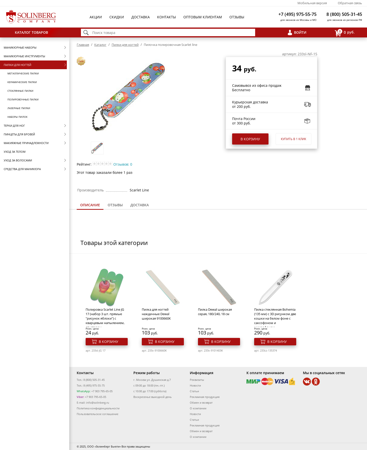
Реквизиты (197, 380)
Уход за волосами (18, 160)
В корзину (250, 139)
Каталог (100, 44)
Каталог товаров (31, 32)
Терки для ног (14, 125)
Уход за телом (14, 151)
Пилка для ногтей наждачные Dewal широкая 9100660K (156, 314)
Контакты (166, 17)
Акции (96, 17)
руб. (345, 32)
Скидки (116, 17)
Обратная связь (350, 3)
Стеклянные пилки (20, 90)
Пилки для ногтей (17, 65)
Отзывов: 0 (122, 164)
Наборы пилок (17, 117)
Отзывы (236, 17)
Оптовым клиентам (202, 17)
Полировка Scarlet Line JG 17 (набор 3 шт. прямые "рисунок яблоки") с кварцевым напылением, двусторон (105, 318)
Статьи (194, 391)
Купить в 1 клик (293, 139)
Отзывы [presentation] (115, 205)
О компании (198, 408)
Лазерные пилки (18, 108)
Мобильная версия (312, 3)
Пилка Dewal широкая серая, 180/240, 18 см (215, 311)
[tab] (90, 205)
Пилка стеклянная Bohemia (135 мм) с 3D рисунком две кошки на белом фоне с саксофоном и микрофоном (275, 318)
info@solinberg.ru (97, 402)
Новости (195, 385)
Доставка (140, 17)
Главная (83, 44)
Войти (300, 32)
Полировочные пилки (23, 99)
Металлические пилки (23, 73)
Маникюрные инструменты (24, 56)
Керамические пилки (22, 82)
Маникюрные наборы (20, 47)
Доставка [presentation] (139, 205)
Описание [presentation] (90, 205)
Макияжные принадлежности (26, 143)
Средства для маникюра (22, 169)
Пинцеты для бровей (19, 134)
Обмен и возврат (201, 402)
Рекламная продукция (205, 397)
